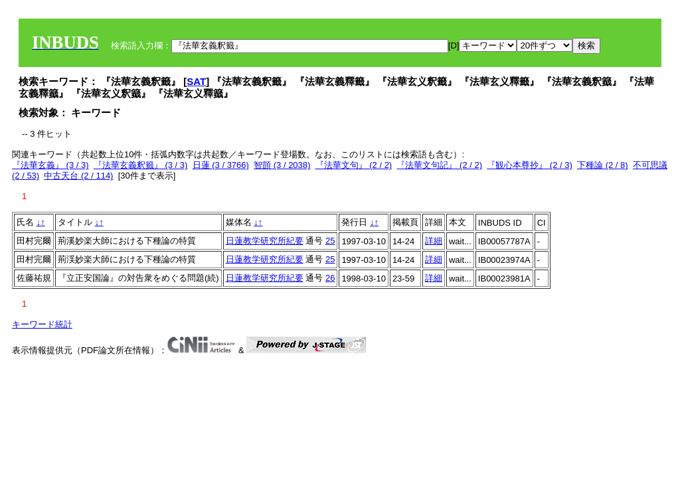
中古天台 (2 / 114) (78, 176)
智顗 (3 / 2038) (282, 165)
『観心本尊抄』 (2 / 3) (529, 165)
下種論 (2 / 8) (602, 165)
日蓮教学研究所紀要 (264, 241)
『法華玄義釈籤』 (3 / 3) (141, 165)
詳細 (433, 241)
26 (330, 278)
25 (330, 241)
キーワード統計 (42, 324)
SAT (196, 81)
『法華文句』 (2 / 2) (353, 165)
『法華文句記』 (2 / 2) (439, 165)
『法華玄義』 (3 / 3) (50, 165)
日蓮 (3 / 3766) (221, 165)
